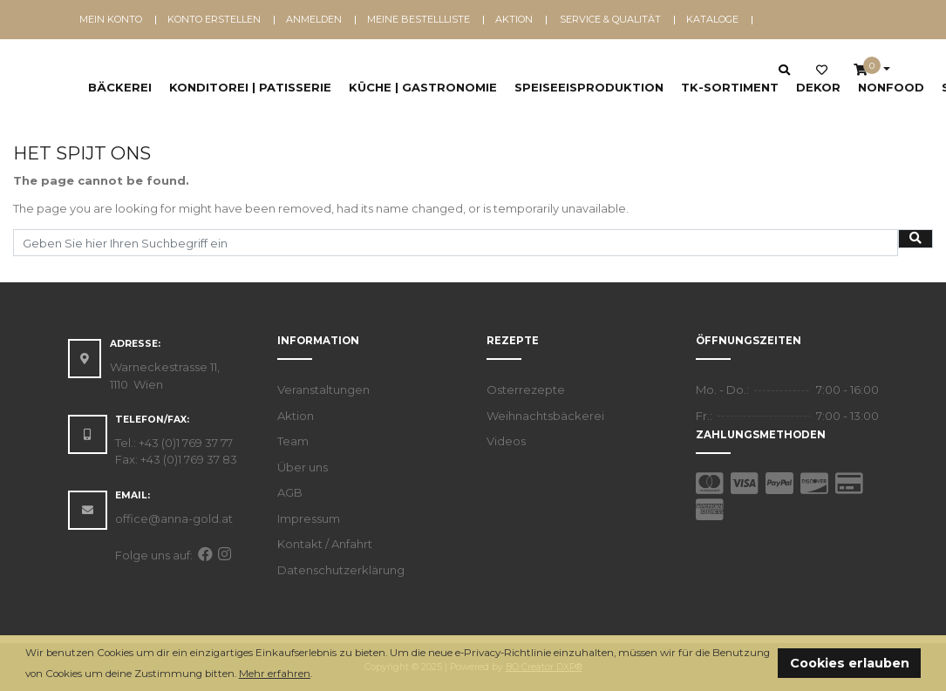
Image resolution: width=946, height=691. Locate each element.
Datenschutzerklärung (341, 570)
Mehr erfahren (274, 673)
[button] (317, 675)
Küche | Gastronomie (423, 87)
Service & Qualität (610, 19)
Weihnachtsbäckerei (545, 416)
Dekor (818, 87)
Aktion (514, 19)
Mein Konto (110, 19)
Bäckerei (120, 87)
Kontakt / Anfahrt (324, 544)
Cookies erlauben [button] (849, 663)
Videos (506, 441)
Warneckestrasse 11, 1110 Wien (165, 375)
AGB (290, 492)
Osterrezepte (526, 389)
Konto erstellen (214, 19)
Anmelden (314, 19)
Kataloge (712, 19)
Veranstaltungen (323, 389)
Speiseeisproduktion (589, 87)
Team (293, 441)
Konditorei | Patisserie (250, 87)
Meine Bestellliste (418, 19)
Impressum (308, 518)
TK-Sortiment (730, 87)
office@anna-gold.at (174, 518)
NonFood (891, 87)
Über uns (302, 467)
